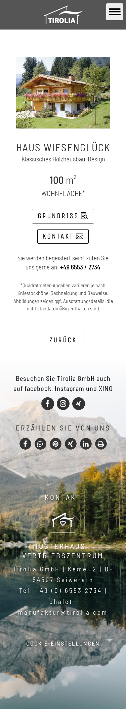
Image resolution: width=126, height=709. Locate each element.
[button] (25, 444)
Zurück (63, 340)
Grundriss (58, 215)
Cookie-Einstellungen (63, 643)
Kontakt (58, 236)
